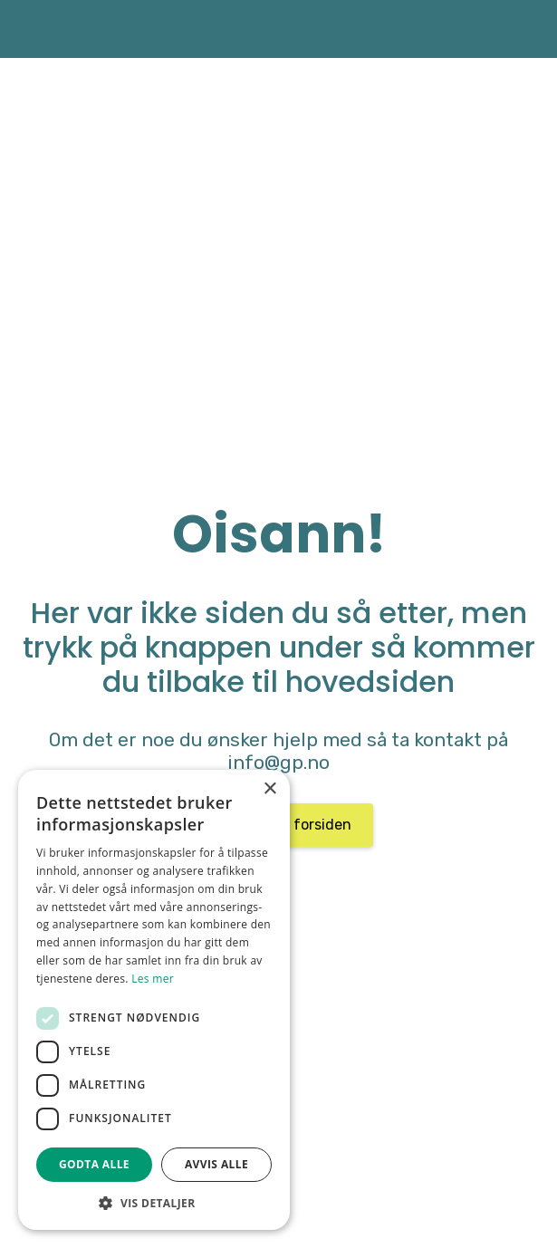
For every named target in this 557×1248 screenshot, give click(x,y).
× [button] (269, 789)
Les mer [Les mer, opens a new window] (152, 978)
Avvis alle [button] (216, 1164)
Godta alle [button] (94, 1164)
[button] (154, 1203)
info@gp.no (278, 762)
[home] (40, 29)
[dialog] (154, 1000)
